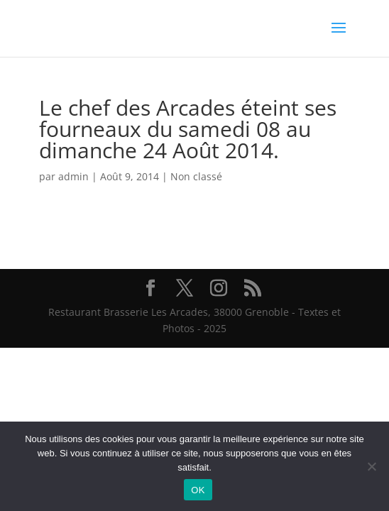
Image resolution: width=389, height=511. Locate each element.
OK (197, 490)
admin (73, 176)
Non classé (196, 176)
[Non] (371, 466)
